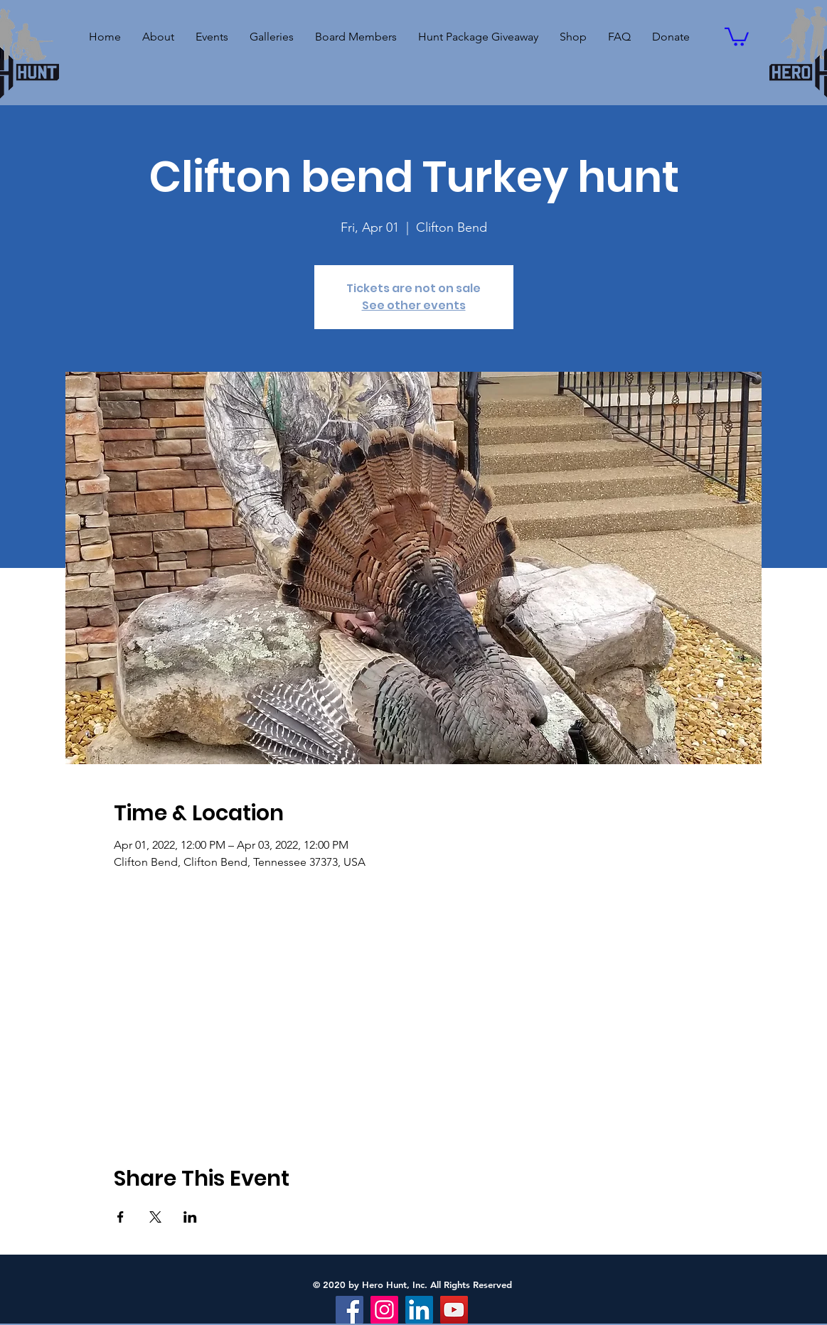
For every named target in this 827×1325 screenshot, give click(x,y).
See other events (414, 305)
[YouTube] (454, 1310)
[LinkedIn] (419, 1310)
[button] (212, 37)
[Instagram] (384, 1310)
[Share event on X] (155, 1217)
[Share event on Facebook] (120, 1217)
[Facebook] (349, 1310)
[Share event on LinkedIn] (190, 1217)
